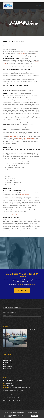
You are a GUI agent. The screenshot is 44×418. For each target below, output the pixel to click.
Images (5, 364)
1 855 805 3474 (20, 284)
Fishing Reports (7, 362)
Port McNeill (21, 53)
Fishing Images (7, 360)
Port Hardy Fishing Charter (8, 309)
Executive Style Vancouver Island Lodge (25, 138)
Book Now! (7, 188)
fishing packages (12, 136)
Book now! (7, 147)
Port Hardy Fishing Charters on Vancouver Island (12, 307)
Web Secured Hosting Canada (18, 412)
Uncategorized (7, 368)
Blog (4, 358)
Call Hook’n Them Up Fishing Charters (12, 214)
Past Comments (7, 366)
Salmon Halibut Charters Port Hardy (9, 312)
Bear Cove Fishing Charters (8, 315)
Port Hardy (37, 53)
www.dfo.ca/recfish (24, 194)
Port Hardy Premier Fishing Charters (10, 317)
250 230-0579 (31, 284)
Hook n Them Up (11, 385)
